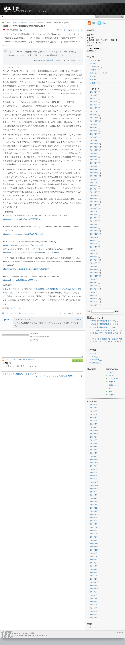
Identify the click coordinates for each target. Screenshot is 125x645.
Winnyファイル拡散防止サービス (49, 60)
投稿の (94, 356)
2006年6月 (93, 250)
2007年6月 (93, 211)
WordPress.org (95, 363)
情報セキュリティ (20, 22)
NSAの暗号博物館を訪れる (99, 321)
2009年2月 (93, 166)
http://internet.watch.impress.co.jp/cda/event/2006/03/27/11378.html (31, 253)
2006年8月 (93, 244)
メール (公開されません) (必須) (40, 336)
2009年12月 (94, 144)
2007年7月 (93, 208)
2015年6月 (93, 98)
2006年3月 (93, 260)
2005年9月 (93, 279)
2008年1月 (93, 192)
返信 (75, 319)
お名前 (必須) (34, 333)
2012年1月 (93, 115)
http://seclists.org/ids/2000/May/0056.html (20, 280)
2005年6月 (93, 289)
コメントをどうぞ (76, 30)
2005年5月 (93, 292)
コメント (62, 30)
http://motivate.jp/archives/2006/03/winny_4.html (23, 245)
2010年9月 (93, 124)
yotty (6, 320)
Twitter (104, 23)
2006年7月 (93, 247)
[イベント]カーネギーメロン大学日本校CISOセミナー (57, 376)
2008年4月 (93, 186)
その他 (92, 63)
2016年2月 (93, 92)
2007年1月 (93, 228)
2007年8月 (93, 205)
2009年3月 (93, 163)
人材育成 (93, 70)
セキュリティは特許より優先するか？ (21, 374)
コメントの (96, 360)
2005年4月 (93, 295)
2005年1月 (93, 305)
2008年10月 (94, 176)
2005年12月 (94, 270)
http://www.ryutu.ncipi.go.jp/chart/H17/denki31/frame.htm (26, 269)
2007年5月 (93, 215)
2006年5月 (93, 253)
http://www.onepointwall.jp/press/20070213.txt (22, 219)
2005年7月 (93, 286)
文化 (91, 76)
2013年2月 (93, 108)
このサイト (94, 60)
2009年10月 (94, 150)
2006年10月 (94, 237)
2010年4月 (93, 137)
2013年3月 (93, 105)
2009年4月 (93, 160)
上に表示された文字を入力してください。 (20, 366)
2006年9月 (93, 241)
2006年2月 (93, 263)
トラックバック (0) (65, 313)
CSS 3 (44, 635)
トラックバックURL (28, 313)
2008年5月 (93, 182)
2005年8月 (93, 283)
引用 (79, 319)
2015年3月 (93, 102)
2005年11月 (94, 273)
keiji (24, 30)
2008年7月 (93, 179)
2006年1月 (93, 266)
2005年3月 (93, 299)
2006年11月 (94, 234)
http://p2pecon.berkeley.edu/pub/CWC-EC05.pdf (23, 234)
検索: (89, 311)
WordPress (7, 634)
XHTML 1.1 (35, 635)
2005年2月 (93, 302)
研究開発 (93, 83)
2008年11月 (94, 173)
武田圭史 (11, 8)
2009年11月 (94, 147)
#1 (31, 319)
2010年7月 (93, 131)
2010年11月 (94, 118)
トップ (121, 632)
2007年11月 (94, 198)
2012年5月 (93, 111)
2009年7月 (93, 153)
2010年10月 (94, 121)
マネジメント (94, 67)
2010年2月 (93, 140)
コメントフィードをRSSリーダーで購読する (19, 359)
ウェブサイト (34, 340)
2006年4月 (93, 257)
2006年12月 (94, 231)
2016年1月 (93, 95)
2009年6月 (93, 157)
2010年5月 (93, 134)
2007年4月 (93, 218)
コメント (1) (77, 313)
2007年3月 (93, 221)
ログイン (93, 353)
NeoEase (24, 635)
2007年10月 (94, 202)
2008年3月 (93, 189)
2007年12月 (94, 195)
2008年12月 (94, 169)
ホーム (3, 17)
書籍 (91, 79)
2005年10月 (94, 276)
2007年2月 (93, 224)
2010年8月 (93, 127)
